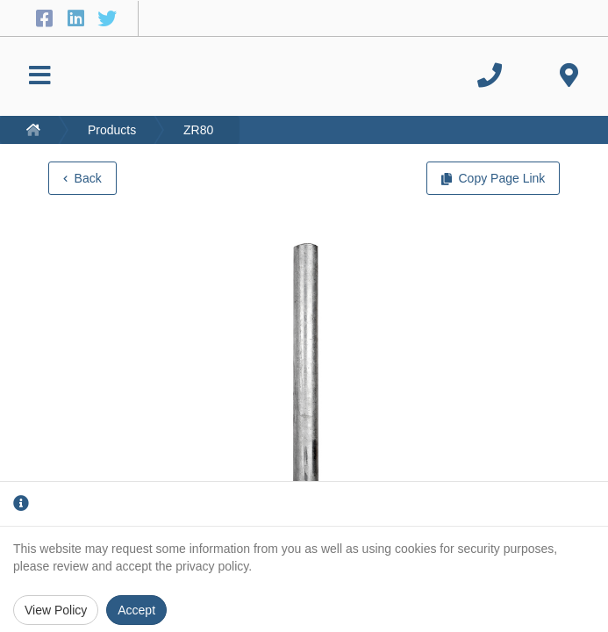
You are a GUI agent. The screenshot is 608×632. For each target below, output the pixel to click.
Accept (136, 610)
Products (112, 130)
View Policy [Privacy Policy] (56, 610)
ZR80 (198, 130)
